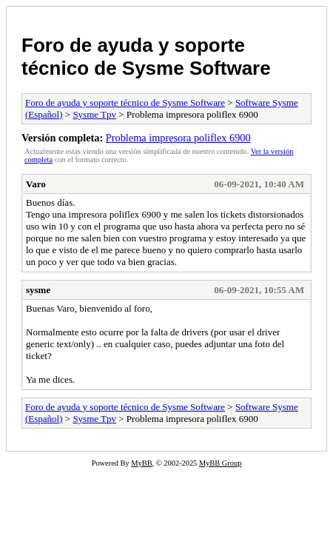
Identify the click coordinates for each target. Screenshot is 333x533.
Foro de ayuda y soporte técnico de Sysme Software (146, 56)
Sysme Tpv (94, 114)
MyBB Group (220, 463)
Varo (36, 184)
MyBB (141, 463)
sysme (38, 289)
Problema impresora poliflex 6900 (178, 138)
